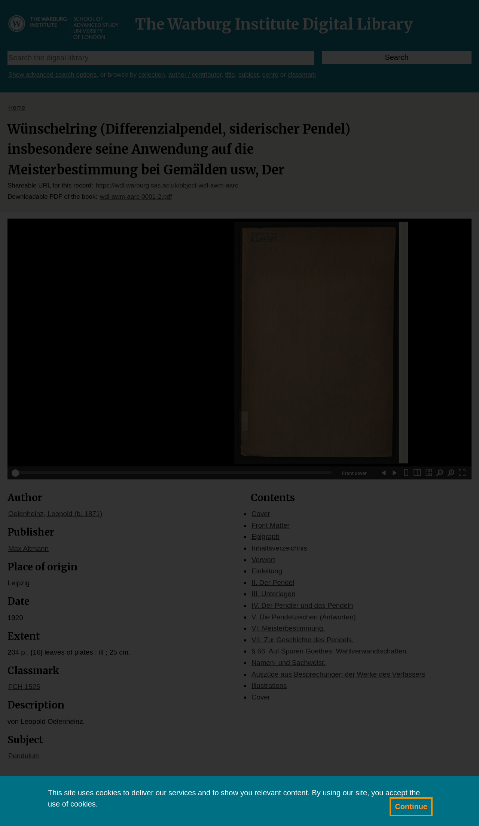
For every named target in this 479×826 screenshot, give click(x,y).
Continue (411, 806)
